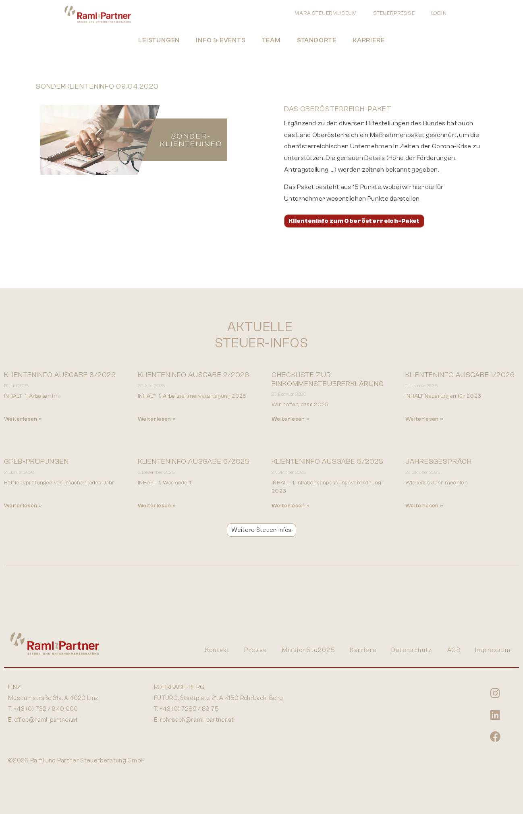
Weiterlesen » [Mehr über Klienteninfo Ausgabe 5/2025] (290, 506)
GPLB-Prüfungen (36, 461)
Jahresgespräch (438, 461)
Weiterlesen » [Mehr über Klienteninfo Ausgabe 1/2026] (424, 419)
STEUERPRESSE (394, 13)
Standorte (316, 40)
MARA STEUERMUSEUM (326, 13)
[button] (261, 530)
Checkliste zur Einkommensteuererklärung (328, 379)
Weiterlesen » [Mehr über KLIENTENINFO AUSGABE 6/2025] (157, 506)
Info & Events (220, 40)
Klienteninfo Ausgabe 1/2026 (460, 375)
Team (271, 40)
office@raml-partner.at (46, 719)
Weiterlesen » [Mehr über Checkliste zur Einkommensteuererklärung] (290, 419)
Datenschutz (411, 650)
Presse (255, 650)
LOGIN (439, 13)
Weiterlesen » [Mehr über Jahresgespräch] (424, 506)
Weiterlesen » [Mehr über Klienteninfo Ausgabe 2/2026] (157, 419)
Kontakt (217, 650)
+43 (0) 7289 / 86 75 (189, 709)
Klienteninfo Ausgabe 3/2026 (60, 375)
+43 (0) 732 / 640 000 (46, 709)
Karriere (368, 40)
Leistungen (159, 40)
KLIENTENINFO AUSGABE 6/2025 (194, 461)
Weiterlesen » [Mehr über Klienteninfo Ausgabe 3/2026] (23, 419)
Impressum (493, 650)
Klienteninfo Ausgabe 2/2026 (193, 375)
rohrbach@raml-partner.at (197, 719)
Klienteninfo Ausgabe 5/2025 (328, 461)
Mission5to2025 (309, 650)
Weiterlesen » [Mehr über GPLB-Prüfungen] (23, 506)
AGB (454, 650)
